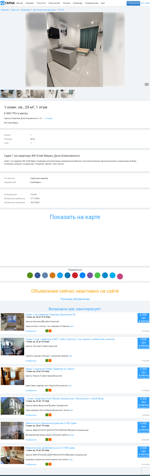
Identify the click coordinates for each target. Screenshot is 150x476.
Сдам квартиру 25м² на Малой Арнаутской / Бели (47, 410)
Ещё (110, 3)
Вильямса (37, 321)
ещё (71, 326)
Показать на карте (75, 217)
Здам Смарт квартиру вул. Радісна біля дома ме (47, 385)
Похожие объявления (75, 299)
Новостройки (54, 3)
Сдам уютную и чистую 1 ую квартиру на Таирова (47, 326)
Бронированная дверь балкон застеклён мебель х (48, 435)
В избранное (31, 331)
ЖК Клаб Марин (11, 123)
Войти (147, 3)
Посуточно (41, 3)
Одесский (53, 346)
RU (142, 3)
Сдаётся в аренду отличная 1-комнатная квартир (47, 356)
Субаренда (77, 3)
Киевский (15, 118)
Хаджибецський (54, 376)
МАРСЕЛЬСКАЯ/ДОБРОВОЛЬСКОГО (49, 455)
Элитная (66, 3)
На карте (48, 118)
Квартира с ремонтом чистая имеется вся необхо (47, 459)
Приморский (62, 405)
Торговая (37, 346)
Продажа (30, 3)
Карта (103, 3)
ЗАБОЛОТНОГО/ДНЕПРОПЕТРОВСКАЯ (50, 430)
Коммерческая (91, 3)
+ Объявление (133, 3)
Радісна (36, 376)
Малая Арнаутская (40, 405)
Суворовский (82, 430)
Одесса (7, 118)
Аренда (19, 3)
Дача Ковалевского (29, 118)
